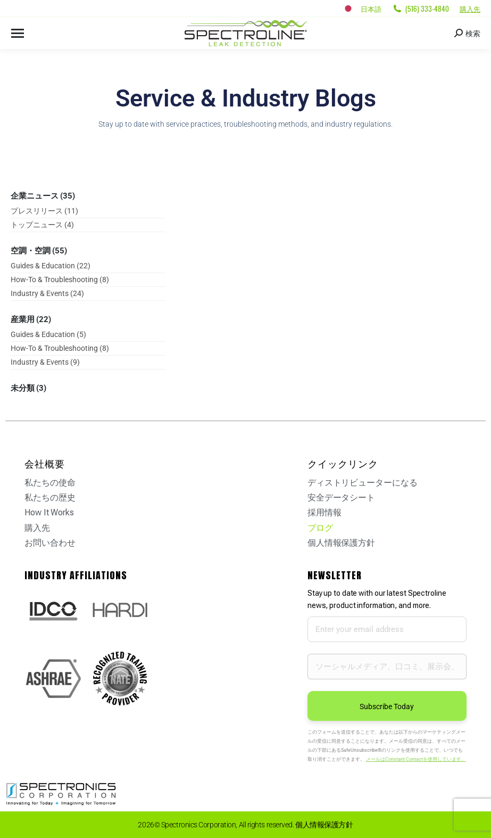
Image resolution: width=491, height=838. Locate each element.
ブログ (320, 528)
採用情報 (324, 512)
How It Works (49, 512)
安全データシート (341, 497)
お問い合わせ (49, 543)
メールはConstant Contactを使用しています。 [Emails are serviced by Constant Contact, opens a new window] (416, 759)
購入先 (470, 8)
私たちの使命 (49, 483)
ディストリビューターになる (362, 483)
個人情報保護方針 (341, 543)
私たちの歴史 (49, 497)
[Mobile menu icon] (17, 33)
